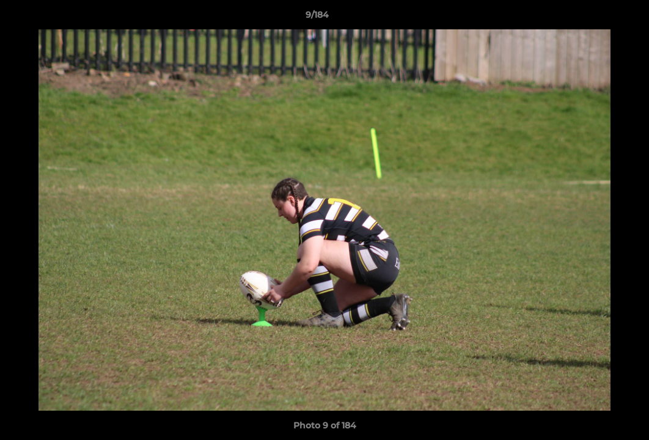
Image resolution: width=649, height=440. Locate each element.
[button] (597, 17)
